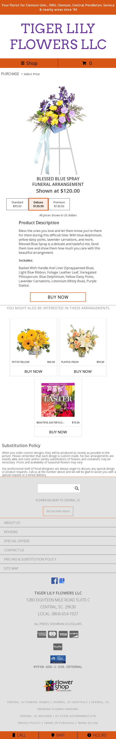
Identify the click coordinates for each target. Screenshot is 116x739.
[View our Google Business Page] (61, 582)
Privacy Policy (29, 723)
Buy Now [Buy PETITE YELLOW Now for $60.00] (33, 371)
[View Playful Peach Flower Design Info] (82, 339)
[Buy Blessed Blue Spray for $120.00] (58, 297)
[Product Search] (58, 488)
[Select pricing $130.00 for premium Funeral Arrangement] (59, 204)
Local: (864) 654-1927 (58, 613)
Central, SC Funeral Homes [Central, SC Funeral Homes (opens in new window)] (28, 702)
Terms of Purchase (59, 723)
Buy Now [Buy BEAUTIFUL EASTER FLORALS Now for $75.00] (58, 432)
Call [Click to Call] (19, 735)
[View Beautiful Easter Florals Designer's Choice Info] (58, 400)
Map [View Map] (57, 735)
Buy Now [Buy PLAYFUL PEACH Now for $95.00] (83, 371)
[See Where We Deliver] (58, 511)
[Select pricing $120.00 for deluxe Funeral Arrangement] (38, 204)
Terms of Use (88, 723)
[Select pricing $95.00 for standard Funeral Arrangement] (17, 204)
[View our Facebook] (54, 582)
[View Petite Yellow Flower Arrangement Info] (33, 339)
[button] (58, 659)
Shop (29, 63)
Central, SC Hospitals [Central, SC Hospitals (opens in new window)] (70, 702)
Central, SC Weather (36, 716)
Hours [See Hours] (96, 735)
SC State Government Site (75, 716)
